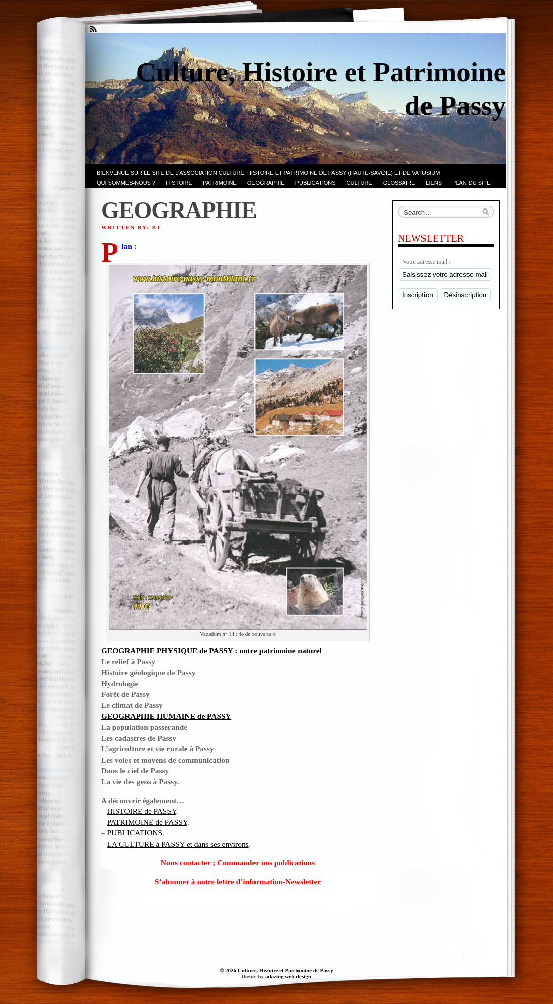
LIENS (434, 183)
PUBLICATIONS (315, 183)
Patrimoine (220, 183)
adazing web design (288, 976)
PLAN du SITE (471, 183)
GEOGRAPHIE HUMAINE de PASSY (166, 716)
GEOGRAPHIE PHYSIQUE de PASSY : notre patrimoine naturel (211, 650)
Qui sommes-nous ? (126, 183)
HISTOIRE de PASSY (142, 811)
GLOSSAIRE (399, 183)
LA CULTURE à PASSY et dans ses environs (178, 844)
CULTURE (359, 183)
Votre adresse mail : (427, 261)
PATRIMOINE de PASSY (147, 822)
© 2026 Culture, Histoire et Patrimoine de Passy (276, 970)
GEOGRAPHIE (266, 183)
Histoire (179, 183)
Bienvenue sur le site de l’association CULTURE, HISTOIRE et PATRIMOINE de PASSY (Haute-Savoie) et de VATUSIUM (268, 173)
